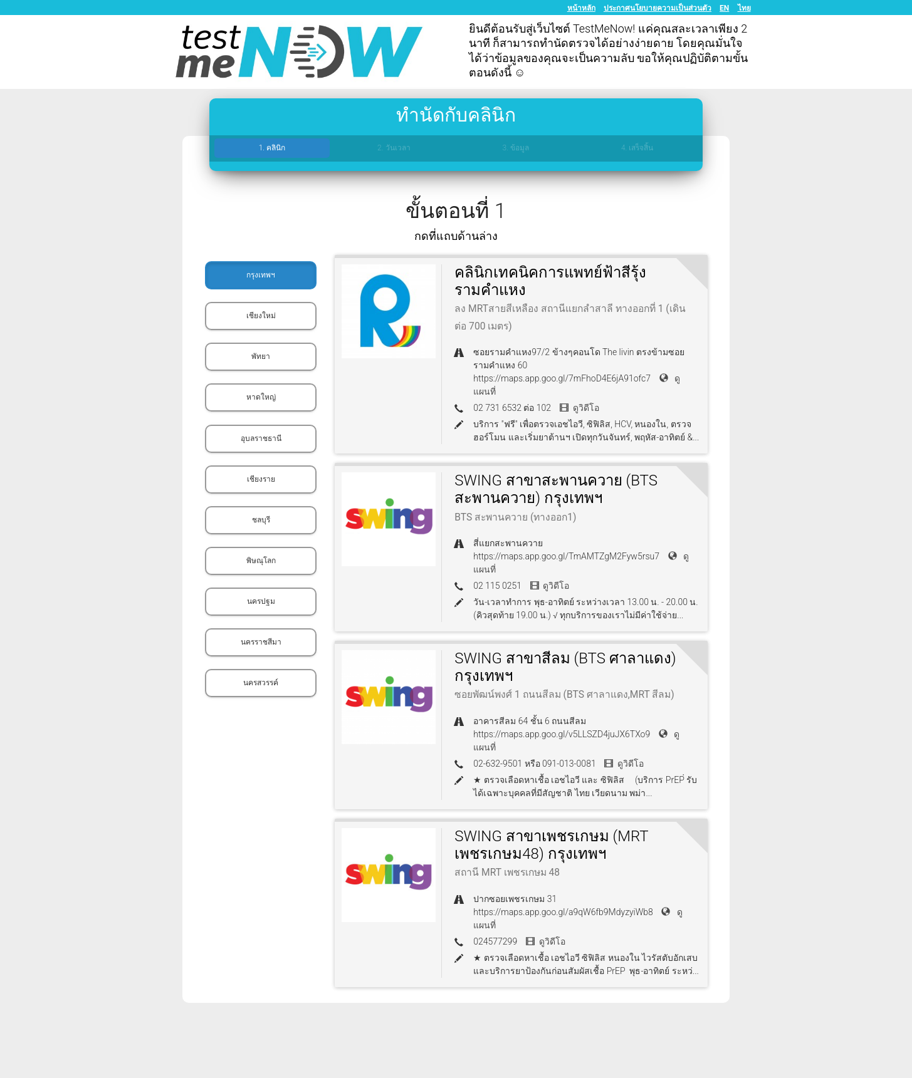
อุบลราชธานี (261, 438)
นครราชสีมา (261, 642)
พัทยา (260, 356)
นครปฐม (261, 601)
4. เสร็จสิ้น (637, 147)
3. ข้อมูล (515, 147)
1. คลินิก (272, 147)
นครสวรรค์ (260, 682)
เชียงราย (261, 479)
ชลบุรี (261, 520)
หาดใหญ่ (261, 397)
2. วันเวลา (393, 147)
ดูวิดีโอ (579, 408)
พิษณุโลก (261, 560)
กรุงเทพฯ (260, 275)
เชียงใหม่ (261, 315)
